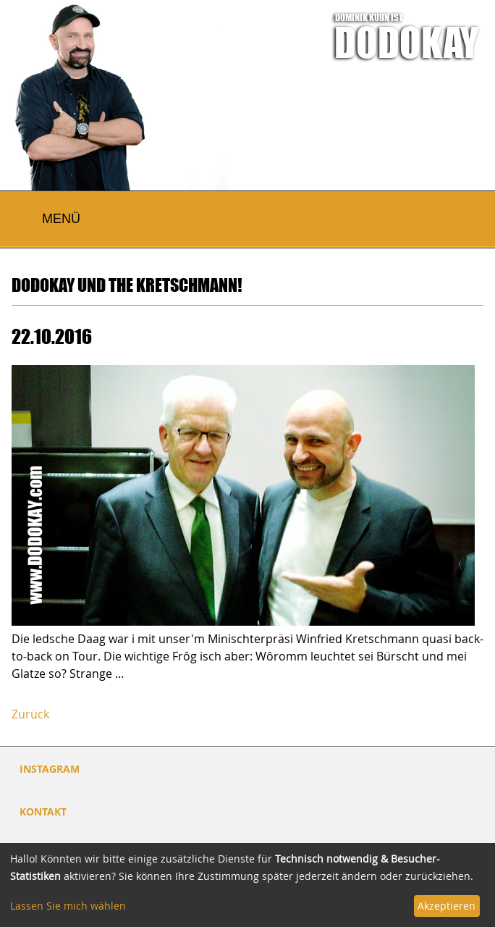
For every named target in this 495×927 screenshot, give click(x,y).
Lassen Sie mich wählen (68, 906)
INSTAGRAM (50, 769)
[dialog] (247, 885)
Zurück (30, 714)
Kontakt (43, 811)
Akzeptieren (446, 906)
